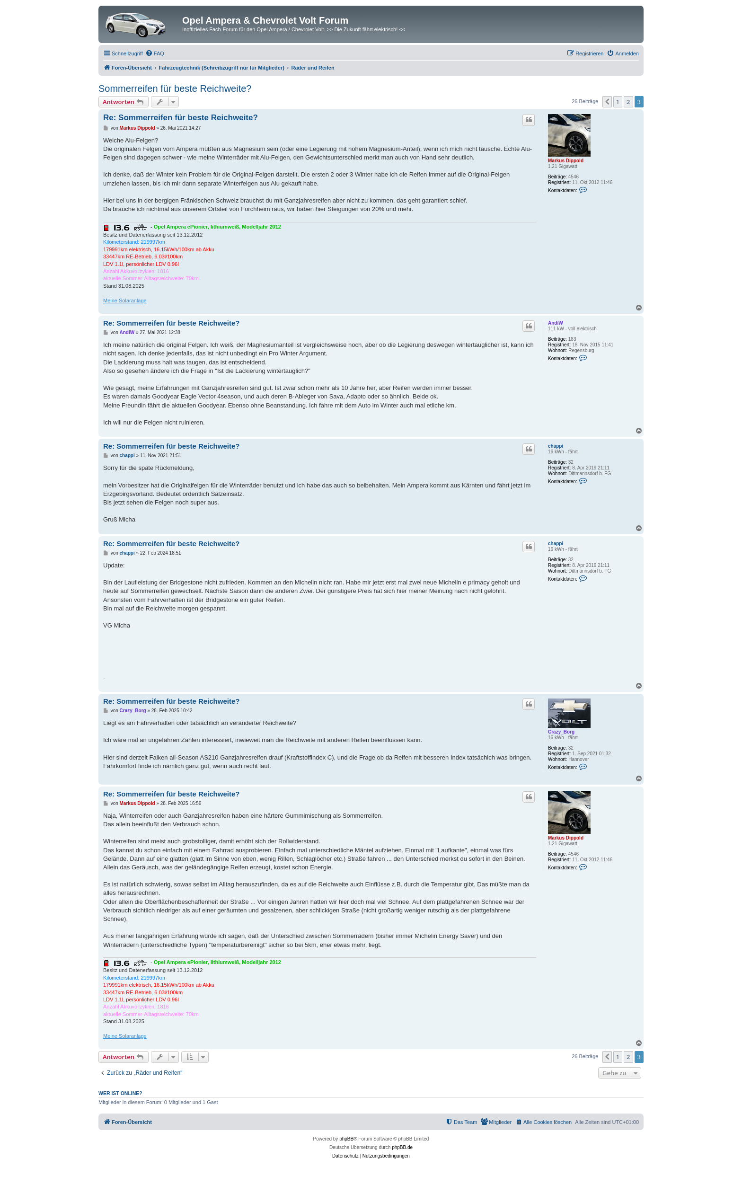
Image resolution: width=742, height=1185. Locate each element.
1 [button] (617, 101)
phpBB (346, 1138)
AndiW (555, 323)
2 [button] (628, 101)
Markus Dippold (565, 160)
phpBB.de (402, 1147)
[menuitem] (154, 53)
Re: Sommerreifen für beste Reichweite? (180, 117)
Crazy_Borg (561, 731)
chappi (555, 446)
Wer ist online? (120, 1093)
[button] (607, 101)
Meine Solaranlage (125, 300)
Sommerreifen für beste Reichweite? (174, 88)
